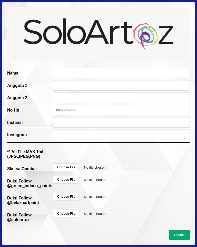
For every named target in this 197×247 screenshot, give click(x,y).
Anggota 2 (17, 98)
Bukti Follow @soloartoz (19, 217)
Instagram (17, 135)
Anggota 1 (17, 85)
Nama (12, 73)
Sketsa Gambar (22, 169)
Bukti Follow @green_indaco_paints (29, 183)
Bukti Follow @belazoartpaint (23, 200)
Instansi (15, 122)
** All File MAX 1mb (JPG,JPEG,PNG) (26, 154)
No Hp (13, 110)
